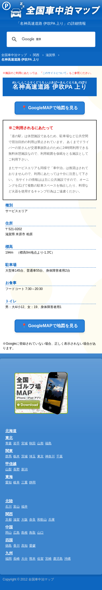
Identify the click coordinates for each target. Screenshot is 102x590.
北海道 (10, 431)
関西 (9, 514)
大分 (24, 558)
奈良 (32, 519)
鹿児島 (58, 558)
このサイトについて (54, 72)
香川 (16, 545)
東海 (9, 477)
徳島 (8, 545)
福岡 (8, 558)
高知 (24, 545)
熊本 (32, 558)
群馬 (8, 456)
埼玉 (32, 456)
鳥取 (32, 532)
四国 (9, 540)
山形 (40, 443)
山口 (40, 532)
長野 (16, 469)
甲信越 (10, 464)
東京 (40, 456)
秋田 (32, 443)
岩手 (16, 443)
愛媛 (32, 545)
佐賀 (40, 558)
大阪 (24, 519)
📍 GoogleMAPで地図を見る (50, 108)
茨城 (24, 456)
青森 (8, 443)
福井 (24, 506)
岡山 (8, 532)
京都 (8, 519)
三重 (24, 482)
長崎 (16, 558)
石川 (8, 506)
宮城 (24, 443)
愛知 (8, 482)
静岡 (32, 482)
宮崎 (48, 558)
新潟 (24, 469)
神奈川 (50, 456)
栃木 (16, 456)
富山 (16, 506)
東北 (9, 438)
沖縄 (67, 558)
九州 (9, 553)
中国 (9, 527)
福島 (48, 443)
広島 (16, 532)
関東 (9, 451)
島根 (24, 532)
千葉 (59, 456)
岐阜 (16, 482)
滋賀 (16, 519)
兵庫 (51, 519)
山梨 (8, 469)
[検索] (50, 39)
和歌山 (42, 519)
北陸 (9, 501)
